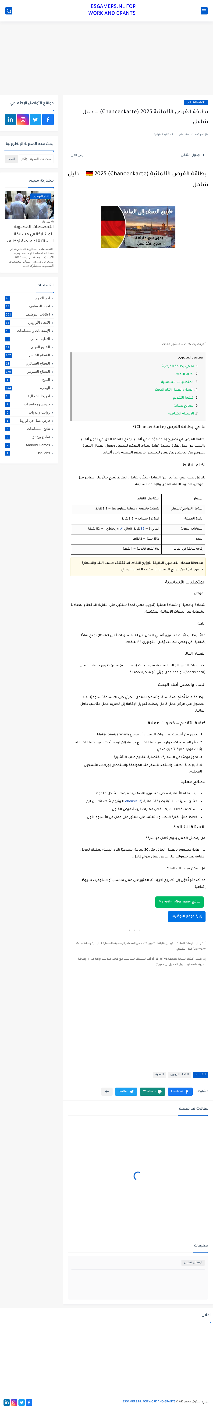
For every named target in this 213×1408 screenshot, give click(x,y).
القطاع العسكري (27, 363)
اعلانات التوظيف (27, 314)
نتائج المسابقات (27, 429)
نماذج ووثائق (27, 437)
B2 (142, 529)
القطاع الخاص (27, 355)
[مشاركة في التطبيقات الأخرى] (107, 1092)
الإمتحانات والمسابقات (27, 331)
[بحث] (8, 10)
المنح (27, 380)
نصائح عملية (184, 406)
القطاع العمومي (27, 371)
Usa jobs (27, 453)
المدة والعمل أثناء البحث (174, 390)
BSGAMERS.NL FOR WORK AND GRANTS (112, 10)
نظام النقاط (184, 374)
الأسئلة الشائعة (181, 414)
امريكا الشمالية (27, 396)
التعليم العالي (27, 339)
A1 (121, 529)
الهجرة (159, 1074)
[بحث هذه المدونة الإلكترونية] (36, 158)
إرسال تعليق (193, 1262)
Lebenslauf (132, 802)
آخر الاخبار (27, 298)
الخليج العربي (27, 347)
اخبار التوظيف (27, 306)
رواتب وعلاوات (27, 412)
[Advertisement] (106, 58)
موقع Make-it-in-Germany (179, 902)
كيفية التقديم (183, 398)
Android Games (27, 445)
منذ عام (46, 221)
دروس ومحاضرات (27, 404)
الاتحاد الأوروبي (196, 102)
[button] (180, 1092)
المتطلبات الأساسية (177, 382)
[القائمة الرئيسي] (204, 10)
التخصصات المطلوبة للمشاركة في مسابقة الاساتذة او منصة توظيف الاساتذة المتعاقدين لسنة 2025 (29, 235)
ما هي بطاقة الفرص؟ (178, 367)
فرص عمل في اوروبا (27, 420)
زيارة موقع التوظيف (186, 916)
